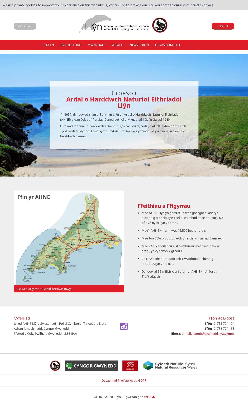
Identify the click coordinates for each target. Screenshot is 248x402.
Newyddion (139, 45)
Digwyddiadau (167, 45)
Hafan (48, 45)
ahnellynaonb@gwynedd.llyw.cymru (208, 333)
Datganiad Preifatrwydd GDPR (124, 380)
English (223, 26)
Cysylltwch (25, 26)
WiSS (147, 397)
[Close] (245, 4)
